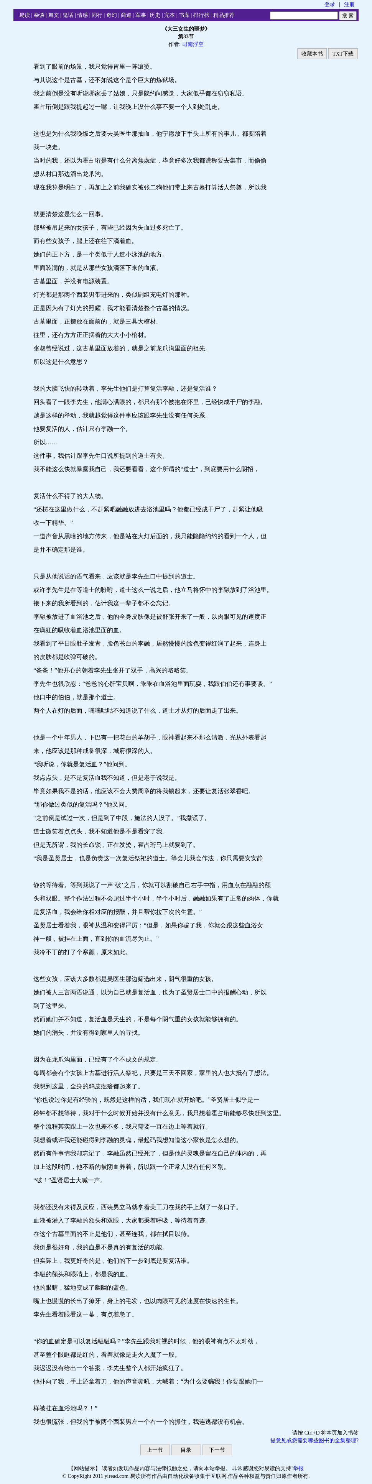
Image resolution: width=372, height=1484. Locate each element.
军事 (140, 15)
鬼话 (68, 15)
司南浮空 (193, 44)
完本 (169, 15)
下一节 (217, 1450)
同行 (97, 15)
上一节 (155, 1450)
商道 (126, 15)
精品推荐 (224, 15)
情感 (82, 15)
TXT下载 (343, 54)
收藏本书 (312, 54)
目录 (186, 1450)
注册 (349, 4)
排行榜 (201, 15)
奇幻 (111, 15)
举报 (298, 1468)
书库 (184, 15)
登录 (329, 4)
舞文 (53, 15)
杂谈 (39, 15)
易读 (24, 15)
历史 (155, 15)
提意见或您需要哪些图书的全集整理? (314, 1440)
